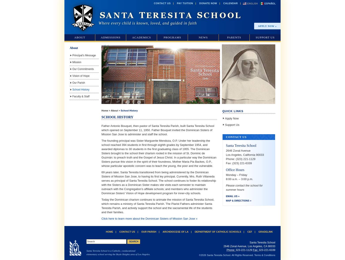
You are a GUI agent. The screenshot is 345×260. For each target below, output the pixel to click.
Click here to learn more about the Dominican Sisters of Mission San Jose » (149, 218)
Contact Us (162, 3)
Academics (141, 37)
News (203, 37)
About (79, 37)
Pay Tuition (185, 3)
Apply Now (232, 118)
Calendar (230, 3)
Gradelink (266, 231)
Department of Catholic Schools (218, 231)
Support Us (265, 37)
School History (129, 110)
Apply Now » (267, 26)
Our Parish (148, 231)
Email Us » (233, 196)
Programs (172, 37)
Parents (234, 37)
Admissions (110, 37)
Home (104, 110)
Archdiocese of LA (175, 231)
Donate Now (208, 3)
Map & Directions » (238, 200)
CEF (249, 231)
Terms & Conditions (264, 255)
